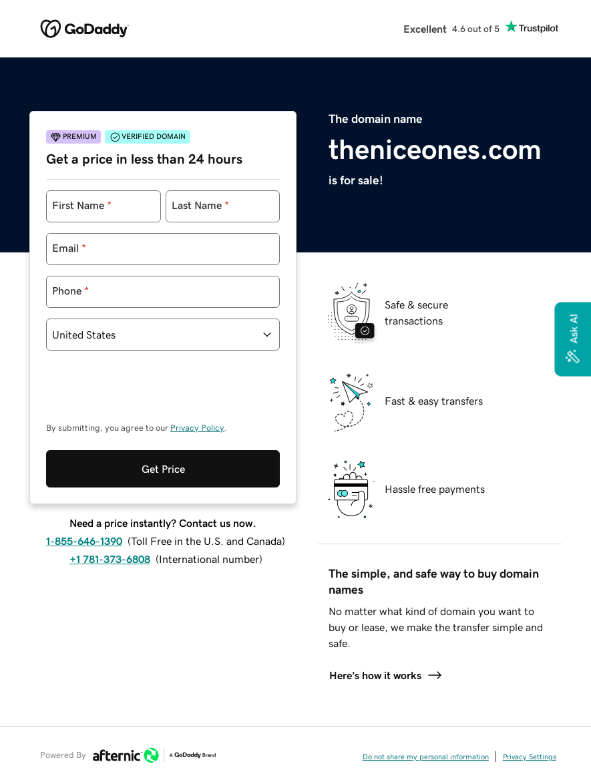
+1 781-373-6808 (109, 559)
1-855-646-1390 (84, 541)
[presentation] (147, 393)
